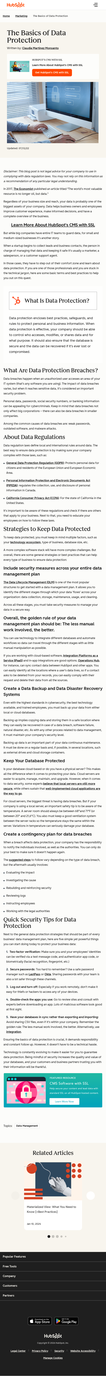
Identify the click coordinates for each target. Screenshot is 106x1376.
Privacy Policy (40, 1351)
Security (59, 1351)
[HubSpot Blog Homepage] (15, 5)
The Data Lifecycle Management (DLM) (28, 582)
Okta (48, 974)
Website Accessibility (83, 1351)
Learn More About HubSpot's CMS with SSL (53, 224)
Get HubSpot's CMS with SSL (52, 72)
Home (6, 16)
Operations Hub (88, 660)
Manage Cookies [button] (53, 1358)
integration (13, 1031)
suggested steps (20, 860)
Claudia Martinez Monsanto (40, 48)
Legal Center (18, 1351)
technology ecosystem (25, 542)
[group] (53, 1195)
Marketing (21, 16)
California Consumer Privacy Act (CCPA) (32, 498)
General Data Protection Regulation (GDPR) (35, 463)
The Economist (23, 189)
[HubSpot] (53, 1335)
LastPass (34, 974)
